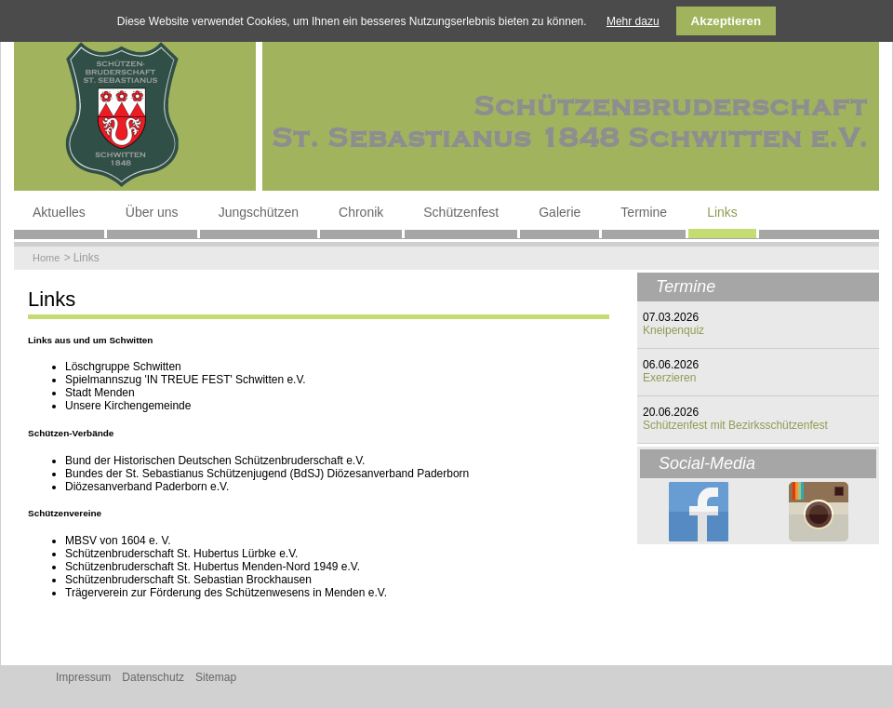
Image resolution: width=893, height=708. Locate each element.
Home (46, 257)
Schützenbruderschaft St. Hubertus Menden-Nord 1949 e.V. (212, 566)
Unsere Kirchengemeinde (128, 405)
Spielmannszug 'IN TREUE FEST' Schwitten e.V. (185, 379)
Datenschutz (153, 677)
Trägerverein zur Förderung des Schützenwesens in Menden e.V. (226, 592)
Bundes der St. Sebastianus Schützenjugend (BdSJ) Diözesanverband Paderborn (267, 473)
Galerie (559, 212)
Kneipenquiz (673, 330)
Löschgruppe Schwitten (123, 366)
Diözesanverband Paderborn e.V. (147, 486)
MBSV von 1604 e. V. (118, 540)
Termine (643, 212)
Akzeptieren (726, 21)
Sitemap (215, 677)
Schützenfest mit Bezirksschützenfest (735, 425)
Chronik (361, 212)
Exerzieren (669, 377)
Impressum (83, 677)
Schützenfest (461, 212)
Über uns (152, 212)
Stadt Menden (100, 392)
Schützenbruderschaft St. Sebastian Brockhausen (188, 579)
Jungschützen (259, 212)
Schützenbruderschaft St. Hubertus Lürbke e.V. (181, 553)
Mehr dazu (633, 21)
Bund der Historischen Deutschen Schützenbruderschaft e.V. (215, 460)
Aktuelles (59, 212)
